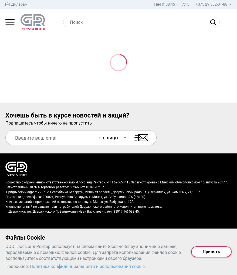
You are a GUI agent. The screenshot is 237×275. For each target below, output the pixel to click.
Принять (211, 251)
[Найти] (214, 22)
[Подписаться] (143, 137)
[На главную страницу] (33, 22)
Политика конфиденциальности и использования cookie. (88, 266)
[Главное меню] (10, 22)
